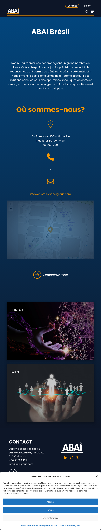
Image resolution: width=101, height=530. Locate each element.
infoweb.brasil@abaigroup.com (50, 194)
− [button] (11, 209)
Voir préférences (50, 518)
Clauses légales (72, 525)
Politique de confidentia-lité (51, 525)
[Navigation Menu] (92, 11)
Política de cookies (29, 525)
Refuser (50, 510)
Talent (87, 5)
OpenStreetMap (79, 258)
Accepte (50, 502)
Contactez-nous (50, 275)
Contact (72, 5)
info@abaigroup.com (21, 464)
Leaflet (68, 258)
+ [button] (11, 204)
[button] (96, 476)
